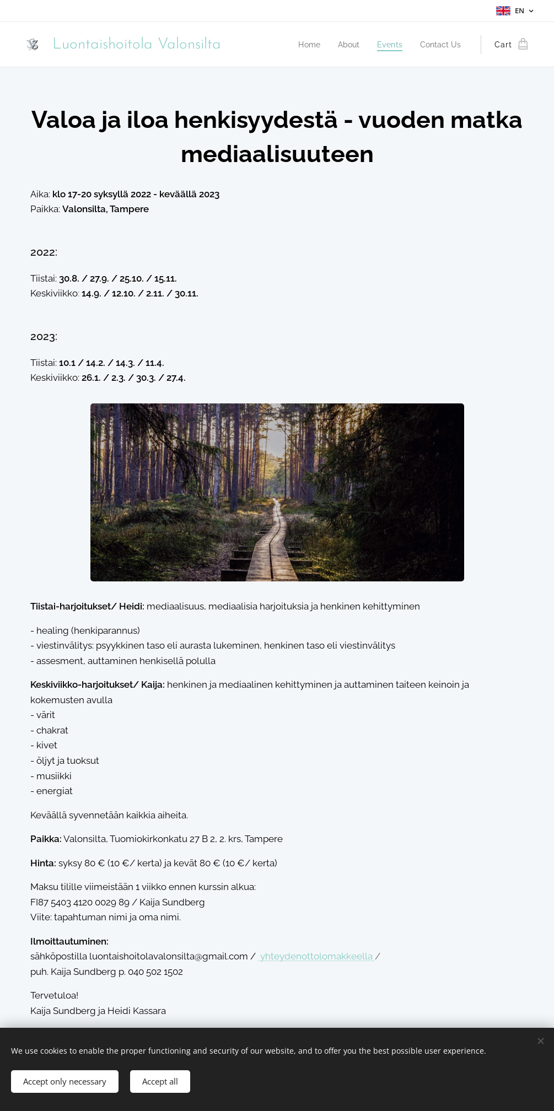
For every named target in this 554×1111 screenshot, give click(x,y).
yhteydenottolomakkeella (317, 956)
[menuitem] (323, 44)
